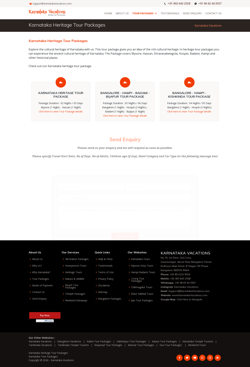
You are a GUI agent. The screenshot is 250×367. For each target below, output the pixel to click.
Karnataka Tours (140, 259)
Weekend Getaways (76, 300)
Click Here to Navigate (189, 299)
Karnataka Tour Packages (43, 356)
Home (108, 13)
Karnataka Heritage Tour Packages (48, 352)
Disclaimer (104, 285)
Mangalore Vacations (69, 341)
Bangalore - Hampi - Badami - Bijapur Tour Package (125, 95)
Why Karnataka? (41, 272)
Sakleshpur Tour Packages (131, 341)
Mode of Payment (42, 285)
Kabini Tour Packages (99, 341)
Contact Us (213, 13)
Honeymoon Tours (76, 265)
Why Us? (37, 265)
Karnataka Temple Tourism (197, 341)
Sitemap (102, 292)
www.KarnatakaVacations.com (189, 295)
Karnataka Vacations (208, 25)
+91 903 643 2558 (179, 3)
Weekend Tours (197, 345)
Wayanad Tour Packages (108, 345)
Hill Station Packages (77, 259)
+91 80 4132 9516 (180, 274)
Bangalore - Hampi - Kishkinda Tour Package (189, 95)
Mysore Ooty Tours (142, 265)
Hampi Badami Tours (143, 272)
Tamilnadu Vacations (40, 345)
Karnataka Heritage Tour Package (60, 95)
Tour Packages (143, 13)
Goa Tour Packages (171, 345)
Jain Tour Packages (142, 300)
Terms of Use (106, 272)
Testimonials (170, 13)
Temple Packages (75, 294)
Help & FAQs (105, 259)
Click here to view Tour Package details (61, 111)
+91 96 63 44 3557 (210, 3)
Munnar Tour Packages (141, 345)
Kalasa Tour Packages (164, 341)
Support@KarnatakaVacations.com (52, 3)
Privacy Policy (105, 279)
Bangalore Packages (109, 298)
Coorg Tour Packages (137, 279)
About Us (122, 13)
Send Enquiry (192, 13)
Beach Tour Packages (71, 286)
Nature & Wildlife (74, 279)
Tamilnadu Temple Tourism (73, 345)
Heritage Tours (73, 272)
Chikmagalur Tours (141, 287)
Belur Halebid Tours (142, 294)
